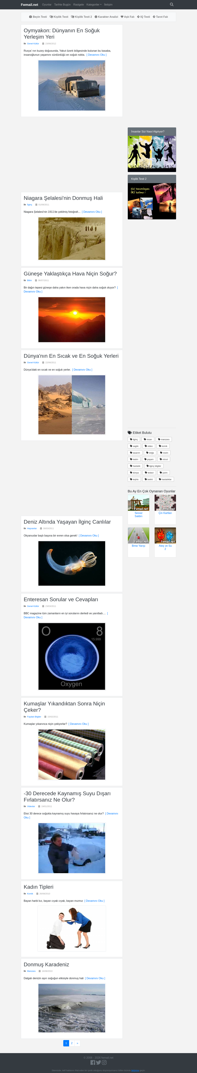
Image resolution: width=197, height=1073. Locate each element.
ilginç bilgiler (154, 466)
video (149, 446)
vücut (164, 459)
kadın (134, 459)
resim (164, 453)
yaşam (149, 459)
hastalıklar (165, 479)
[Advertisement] (72, 154)
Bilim (29, 280)
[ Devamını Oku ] (96, 54)
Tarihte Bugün (62, 4)
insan (148, 439)
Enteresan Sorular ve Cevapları (61, 599)
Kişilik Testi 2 (81, 16)
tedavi (149, 472)
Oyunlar (46, 4)
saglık (134, 446)
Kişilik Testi (59, 16)
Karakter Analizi (106, 16)
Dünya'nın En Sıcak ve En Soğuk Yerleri (71, 356)
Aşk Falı (127, 16)
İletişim (108, 4)
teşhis (134, 479)
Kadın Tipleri (38, 887)
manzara (163, 439)
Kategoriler (92, 4)
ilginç (134, 439)
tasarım (135, 453)
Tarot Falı (160, 16)
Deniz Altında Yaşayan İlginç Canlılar (67, 522)
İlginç (29, 204)
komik (163, 446)
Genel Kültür (33, 43)
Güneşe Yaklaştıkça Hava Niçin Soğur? (70, 274)
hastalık (135, 466)
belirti (149, 479)
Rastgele (78, 4)
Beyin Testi (38, 16)
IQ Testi (143, 16)
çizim (163, 472)
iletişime (135, 1070)
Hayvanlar (32, 528)
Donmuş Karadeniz (46, 964)
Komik (30, 893)
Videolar (31, 806)
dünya (134, 472)
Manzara (31, 971)
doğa (150, 453)
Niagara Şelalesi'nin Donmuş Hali (63, 198)
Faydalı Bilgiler (34, 716)
